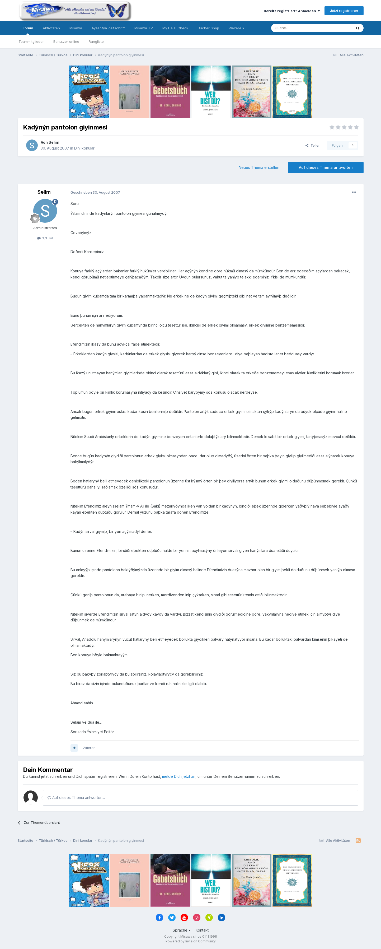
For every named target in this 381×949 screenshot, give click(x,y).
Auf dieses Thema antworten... (76, 797)
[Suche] (295, 28)
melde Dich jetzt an (178, 776)
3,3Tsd (45, 238)
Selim (54, 142)
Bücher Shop (208, 28)
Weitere (236, 28)
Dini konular (84, 148)
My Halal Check (175, 28)
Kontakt (202, 930)
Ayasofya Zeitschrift (108, 28)
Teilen (313, 145)
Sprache (182, 930)
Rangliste (96, 41)
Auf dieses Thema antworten (326, 167)
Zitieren (89, 748)
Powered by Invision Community (191, 941)
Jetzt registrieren (344, 10)
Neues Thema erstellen (259, 167)
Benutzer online (66, 41)
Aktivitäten (51, 28)
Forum (27, 30)
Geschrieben (95, 192)
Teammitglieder (31, 41)
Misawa (75, 28)
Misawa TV (143, 28)
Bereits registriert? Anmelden (292, 11)
